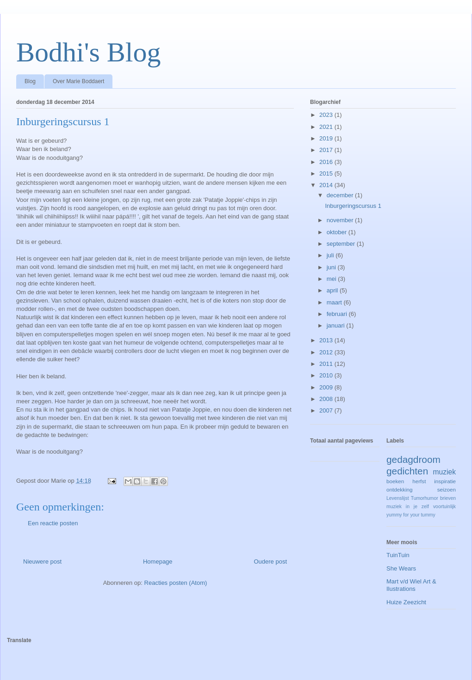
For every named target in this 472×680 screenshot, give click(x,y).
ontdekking (399, 489)
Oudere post (270, 561)
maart (335, 302)
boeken (395, 481)
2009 (327, 387)
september (342, 243)
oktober (337, 232)
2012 (327, 352)
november (341, 220)
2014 (327, 185)
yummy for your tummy (410, 514)
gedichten (407, 471)
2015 (327, 173)
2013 (327, 340)
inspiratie (445, 481)
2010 (327, 375)
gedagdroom (413, 459)
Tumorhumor (424, 498)
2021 (327, 126)
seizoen (446, 489)
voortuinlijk (444, 506)
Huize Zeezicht (406, 602)
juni (332, 267)
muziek (444, 472)
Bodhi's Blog (88, 52)
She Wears (401, 568)
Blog (30, 81)
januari (337, 325)
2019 (327, 138)
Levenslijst (397, 498)
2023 (327, 114)
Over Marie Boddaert (78, 81)
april (333, 290)
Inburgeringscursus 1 (353, 205)
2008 (327, 398)
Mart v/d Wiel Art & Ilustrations (411, 585)
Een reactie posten (53, 523)
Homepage (158, 561)
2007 (327, 410)
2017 (327, 149)
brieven (448, 498)
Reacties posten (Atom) (175, 582)
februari (338, 313)
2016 (327, 161)
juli (331, 255)
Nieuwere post (42, 561)
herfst (419, 481)
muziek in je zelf (407, 506)
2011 (327, 363)
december (341, 195)
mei (332, 278)
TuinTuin (398, 555)
